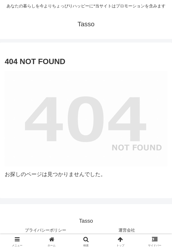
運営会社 (127, 230)
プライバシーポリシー (45, 230)
